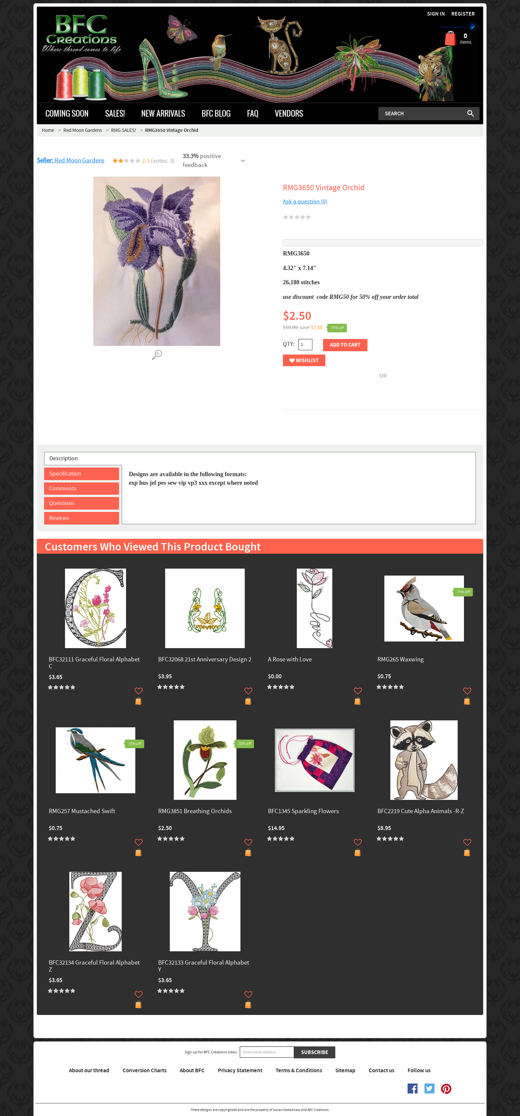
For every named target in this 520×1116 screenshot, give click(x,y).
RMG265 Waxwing (400, 659)
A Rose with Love (290, 659)
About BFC (192, 1070)
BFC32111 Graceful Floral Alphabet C (94, 663)
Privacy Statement (240, 1070)
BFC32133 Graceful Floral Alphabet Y (203, 967)
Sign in (436, 14)
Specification (65, 473)
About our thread (89, 1070)
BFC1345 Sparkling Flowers (303, 811)
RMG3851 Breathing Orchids (195, 811)
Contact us (381, 1070)
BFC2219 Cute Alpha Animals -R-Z (420, 811)
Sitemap (345, 1070)
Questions (62, 503)
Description (63, 458)
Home (48, 130)
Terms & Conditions (299, 1070)
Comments (63, 488)
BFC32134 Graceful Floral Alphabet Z (94, 967)
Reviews (59, 518)
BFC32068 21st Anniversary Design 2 (204, 659)
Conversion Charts (144, 1070)
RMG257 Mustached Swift (82, 811)
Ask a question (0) (305, 201)
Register (463, 14)
